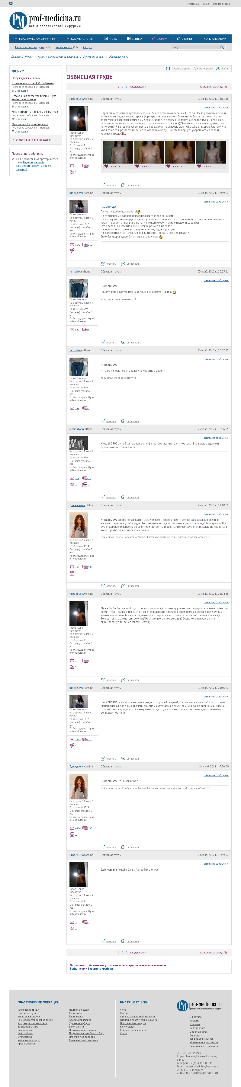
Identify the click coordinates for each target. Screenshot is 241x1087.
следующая (137, 86)
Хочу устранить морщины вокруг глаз (35, 111)
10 (86, 478)
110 (87, 244)
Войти (222, 68)
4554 (75, 567)
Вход (227, 4)
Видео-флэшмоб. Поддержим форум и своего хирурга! (33, 166)
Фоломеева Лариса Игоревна (30, 124)
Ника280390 (77, 98)
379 (74, 478)
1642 (75, 244)
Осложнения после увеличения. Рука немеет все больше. (34, 97)
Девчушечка (77, 505)
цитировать (130, 185)
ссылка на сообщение (216, 107)
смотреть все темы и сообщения (32, 139)
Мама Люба (76, 429)
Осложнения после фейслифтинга (33, 83)
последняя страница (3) (213, 86)
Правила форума (178, 68)
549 (74, 329)
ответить (108, 185)
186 (87, 567)
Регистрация (213, 4)
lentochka (75, 271)
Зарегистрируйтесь (101, 968)
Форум (18, 71)
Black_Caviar (77, 193)
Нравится (112, 166)
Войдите (76, 968)
